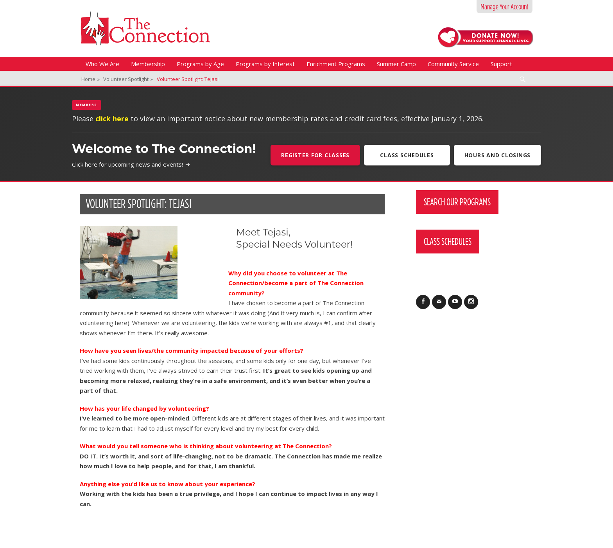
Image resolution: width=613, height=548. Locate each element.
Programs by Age (200, 64)
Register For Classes (315, 155)
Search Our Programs (457, 202)
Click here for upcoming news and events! (131, 164)
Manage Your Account (504, 6)
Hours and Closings (497, 155)
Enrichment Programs (335, 64)
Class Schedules (407, 155)
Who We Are (102, 64)
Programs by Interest (265, 64)
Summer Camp (396, 64)
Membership (148, 64)
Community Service (453, 64)
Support (501, 64)
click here (112, 118)
